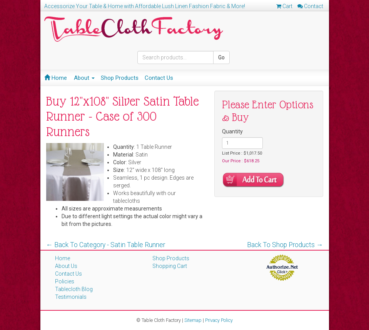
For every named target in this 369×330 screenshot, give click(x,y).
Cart (284, 6)
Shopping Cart (169, 266)
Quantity (232, 131)
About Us (66, 266)
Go (221, 57)
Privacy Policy (219, 320)
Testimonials (71, 297)
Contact (310, 6)
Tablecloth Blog (74, 289)
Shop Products (120, 77)
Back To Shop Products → (285, 245)
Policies (64, 281)
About (84, 77)
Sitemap (193, 320)
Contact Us (159, 77)
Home (55, 77)
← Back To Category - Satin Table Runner (105, 245)
